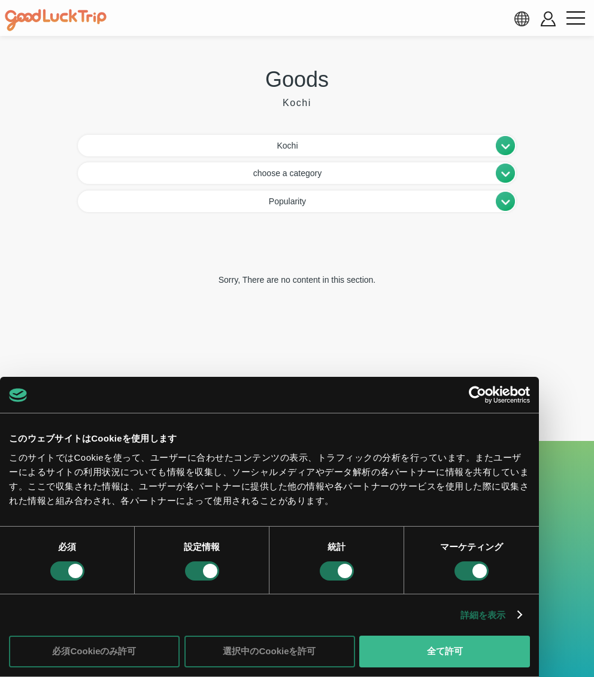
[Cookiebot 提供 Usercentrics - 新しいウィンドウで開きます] (477, 395)
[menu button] (575, 18)
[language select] (521, 18)
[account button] (548, 18)
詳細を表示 (483, 615)
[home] (56, 20)
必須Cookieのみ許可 (94, 651)
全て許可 (445, 651)
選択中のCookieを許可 (269, 651)
